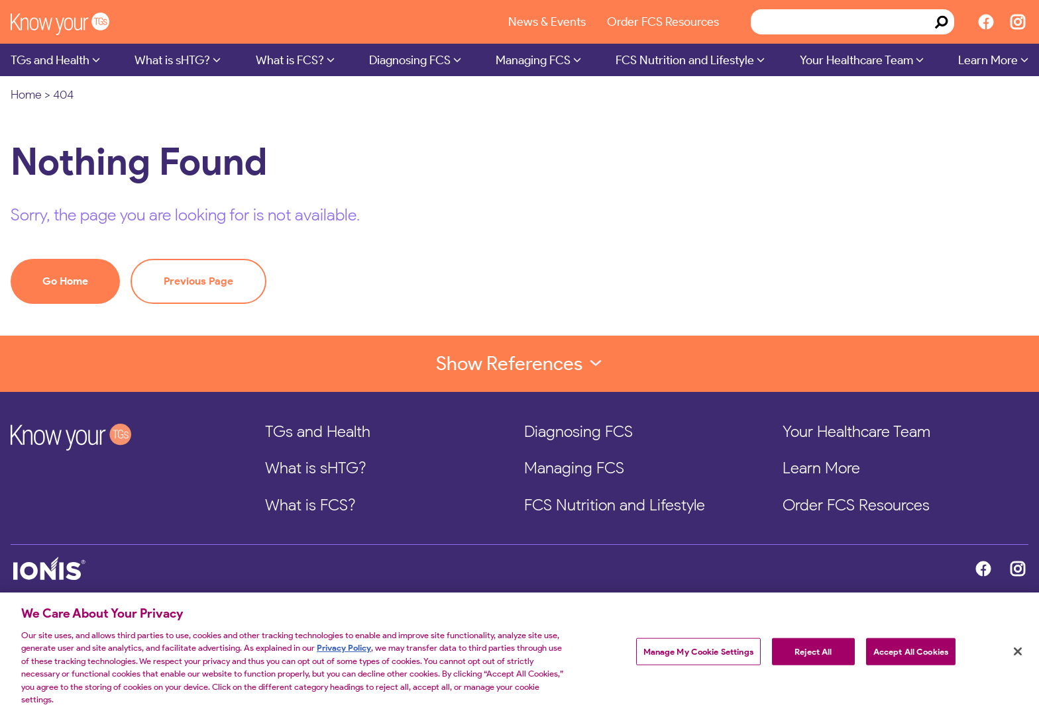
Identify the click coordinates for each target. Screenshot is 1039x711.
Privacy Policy (344, 653)
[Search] (942, 22)
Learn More (988, 60)
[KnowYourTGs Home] (77, 22)
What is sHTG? (172, 60)
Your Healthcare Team (856, 60)
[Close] (1017, 656)
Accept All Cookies (910, 656)
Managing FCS (533, 60)
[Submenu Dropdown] (96, 60)
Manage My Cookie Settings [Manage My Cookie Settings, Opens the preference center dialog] (698, 656)
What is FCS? (290, 60)
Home (26, 94)
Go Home (65, 281)
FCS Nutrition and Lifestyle (685, 60)
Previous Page (198, 281)
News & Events (547, 21)
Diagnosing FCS (410, 60)
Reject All (813, 656)
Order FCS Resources (663, 21)
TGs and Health (50, 60)
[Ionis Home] (270, 568)
